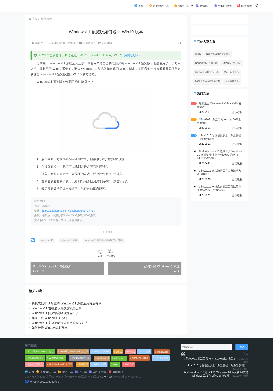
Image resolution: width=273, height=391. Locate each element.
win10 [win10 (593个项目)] (119, 352)
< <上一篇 (38, 271)
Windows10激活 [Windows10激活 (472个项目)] (57, 358)
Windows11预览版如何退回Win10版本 (104, 240)
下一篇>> (174, 271)
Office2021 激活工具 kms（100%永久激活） (210, 358)
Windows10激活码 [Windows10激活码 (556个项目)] (81, 358)
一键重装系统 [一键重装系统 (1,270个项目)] (162, 358)
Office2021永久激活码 (206, 63)
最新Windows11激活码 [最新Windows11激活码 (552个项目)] (60, 364)
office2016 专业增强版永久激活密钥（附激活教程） (216, 365)
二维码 (111, 253)
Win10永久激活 (231, 72)
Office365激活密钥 (231, 63)
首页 (139, 5)
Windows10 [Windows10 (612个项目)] (163, 352)
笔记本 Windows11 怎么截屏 (51, 266)
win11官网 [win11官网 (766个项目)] (145, 351)
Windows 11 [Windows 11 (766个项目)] (103, 358)
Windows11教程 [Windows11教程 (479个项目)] (140, 358)
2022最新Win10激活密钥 (207, 81)
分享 (100, 253)
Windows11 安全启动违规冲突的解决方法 (60, 323)
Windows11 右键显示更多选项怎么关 (57, 308)
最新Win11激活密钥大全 (218, 54)
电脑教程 (244, 5)
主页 (33, 18)
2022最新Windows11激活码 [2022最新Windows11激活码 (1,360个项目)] (74, 351)
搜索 (241, 346)
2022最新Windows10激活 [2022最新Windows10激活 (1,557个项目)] (41, 351)
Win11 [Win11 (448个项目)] (131, 352)
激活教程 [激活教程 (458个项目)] (83, 364)
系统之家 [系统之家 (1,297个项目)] (129, 364)
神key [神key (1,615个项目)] (116, 364)
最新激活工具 (159, 5)
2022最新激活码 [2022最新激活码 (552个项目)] (101, 351)
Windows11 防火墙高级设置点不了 (55, 313)
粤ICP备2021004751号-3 (45, 381)
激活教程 (237, 112)
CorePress (106, 376)
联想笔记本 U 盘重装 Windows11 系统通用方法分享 (66, 303)
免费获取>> (132, 55)
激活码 (201, 5)
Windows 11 (47, 240)
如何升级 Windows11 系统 (162, 266)
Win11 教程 (223, 5)
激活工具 (181, 5)
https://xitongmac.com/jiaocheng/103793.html (69, 210)
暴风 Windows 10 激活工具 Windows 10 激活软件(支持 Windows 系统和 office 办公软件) (219, 155)
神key (198, 54)
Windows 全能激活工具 (207, 72)
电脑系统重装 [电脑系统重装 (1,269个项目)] (99, 364)
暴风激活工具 (232, 81)
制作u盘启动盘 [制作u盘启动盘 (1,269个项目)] (35, 364)
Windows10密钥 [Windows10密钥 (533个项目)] (36, 358)
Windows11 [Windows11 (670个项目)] (120, 358)
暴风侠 (38, 42)
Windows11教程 (69, 240)
